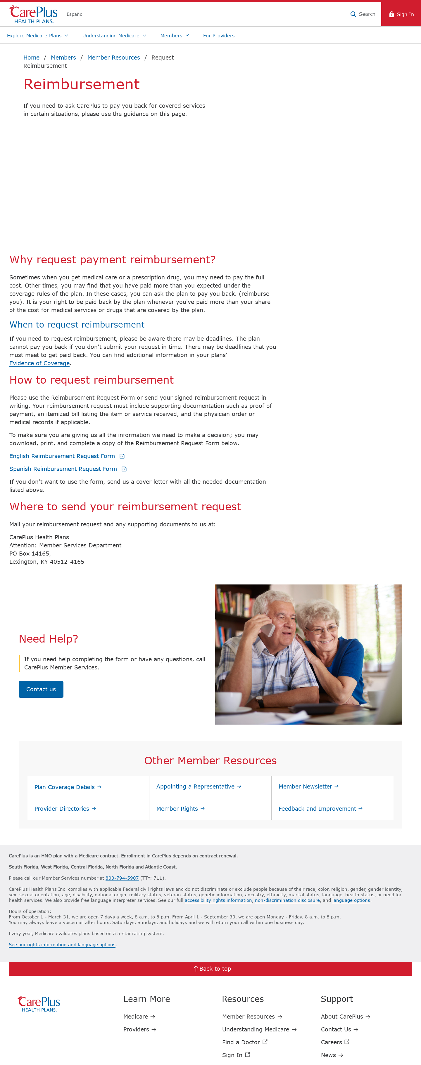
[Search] (362, 14)
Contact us (41, 605)
